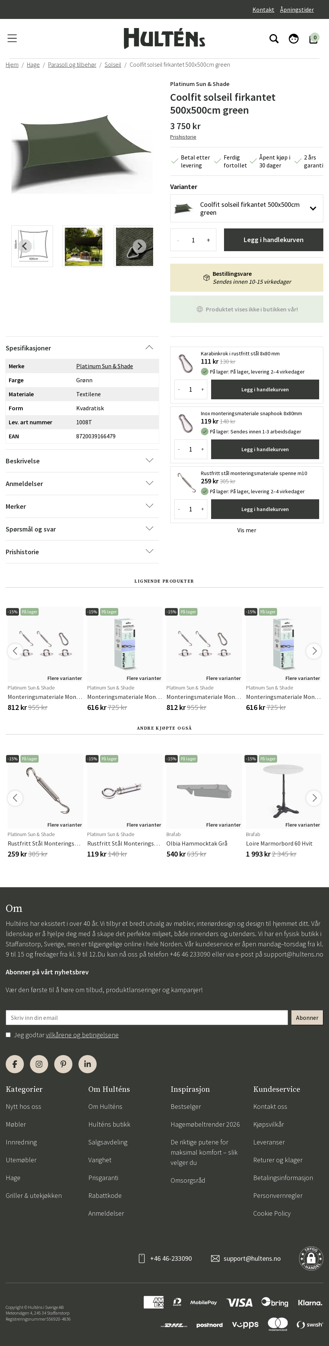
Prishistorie (183, 136)
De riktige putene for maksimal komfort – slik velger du (204, 1152)
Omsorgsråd (188, 1180)
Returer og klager (277, 1159)
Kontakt (263, 9)
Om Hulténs (105, 1106)
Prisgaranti (103, 1177)
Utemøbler (21, 1159)
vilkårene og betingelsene (82, 1034)
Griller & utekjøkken (34, 1195)
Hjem (12, 64)
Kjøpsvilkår (268, 1124)
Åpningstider (297, 9)
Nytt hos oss (23, 1106)
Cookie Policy (272, 1213)
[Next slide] (139, 246)
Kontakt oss (270, 1106)
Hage (33, 64)
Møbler (16, 1124)
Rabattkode (105, 1195)
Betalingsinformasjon (283, 1177)
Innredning (21, 1142)
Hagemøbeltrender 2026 (205, 1124)
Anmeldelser (106, 1213)
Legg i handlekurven (274, 239)
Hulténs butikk (109, 1124)
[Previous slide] (25, 246)
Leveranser (269, 1142)
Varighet (99, 1159)
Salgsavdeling (107, 1142)
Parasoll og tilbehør (72, 64)
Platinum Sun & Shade (199, 84)
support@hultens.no (293, 954)
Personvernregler (277, 1195)
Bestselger (186, 1106)
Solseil (113, 64)
